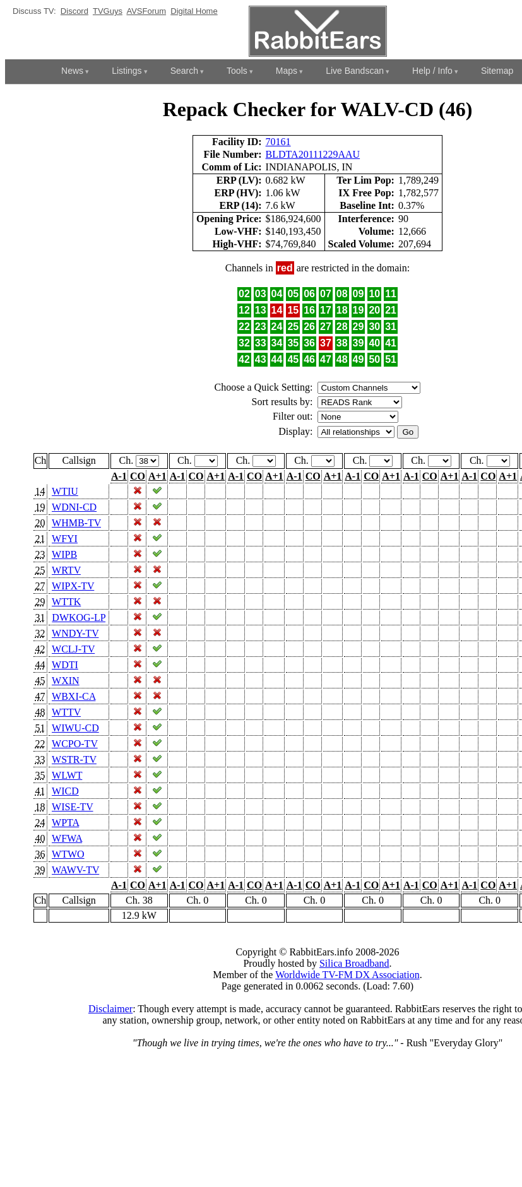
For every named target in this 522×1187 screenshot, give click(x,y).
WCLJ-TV (73, 649)
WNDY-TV (75, 633)
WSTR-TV (74, 759)
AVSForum (146, 11)
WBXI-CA (73, 696)
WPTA (65, 822)
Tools (237, 71)
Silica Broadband (354, 963)
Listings (126, 71)
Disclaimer (110, 1008)
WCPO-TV (75, 743)
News (72, 71)
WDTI (65, 664)
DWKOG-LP (78, 617)
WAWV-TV (75, 870)
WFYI (65, 538)
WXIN (66, 680)
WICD (65, 791)
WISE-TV (72, 806)
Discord (74, 11)
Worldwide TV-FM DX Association (347, 974)
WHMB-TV (76, 522)
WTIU (65, 491)
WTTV (66, 712)
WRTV (66, 570)
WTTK (66, 601)
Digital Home (193, 11)
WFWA (67, 838)
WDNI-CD (74, 507)
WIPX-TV (73, 586)
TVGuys (107, 11)
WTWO (68, 854)
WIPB (64, 554)
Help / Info (432, 71)
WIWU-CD (75, 728)
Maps (286, 71)
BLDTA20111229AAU (313, 154)
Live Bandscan (355, 71)
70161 (278, 141)
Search (184, 71)
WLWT (67, 775)
